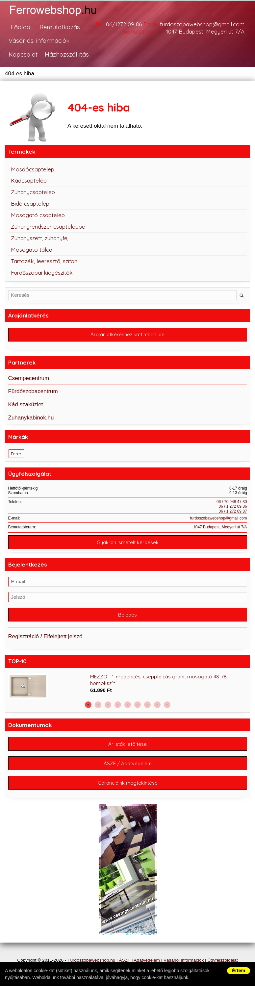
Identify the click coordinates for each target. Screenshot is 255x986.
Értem (238, 970)
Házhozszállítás (66, 54)
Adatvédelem (147, 960)
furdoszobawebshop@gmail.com (218, 518)
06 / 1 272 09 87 (233, 511)
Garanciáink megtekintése (128, 783)
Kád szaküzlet (25, 404)
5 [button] (127, 704)
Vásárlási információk (39, 41)
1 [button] (88, 704)
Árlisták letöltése (127, 744)
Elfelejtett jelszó (62, 636)
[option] (127, 686)
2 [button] (98, 704)
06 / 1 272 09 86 (233, 506)
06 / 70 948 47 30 (232, 501)
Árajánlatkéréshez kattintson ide (127, 335)
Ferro (16, 453)
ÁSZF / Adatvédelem (128, 763)
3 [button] (108, 704)
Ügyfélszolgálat (222, 960)
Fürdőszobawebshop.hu (91, 960)
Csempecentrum (28, 378)
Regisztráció (23, 636)
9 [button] (167, 704)
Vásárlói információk (184, 960)
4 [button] (118, 704)
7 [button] (147, 704)
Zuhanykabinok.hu (31, 418)
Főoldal (21, 27)
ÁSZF (124, 960)
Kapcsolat (23, 54)
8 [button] (157, 704)
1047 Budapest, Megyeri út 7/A (220, 527)
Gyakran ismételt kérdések (128, 542)
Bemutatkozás (59, 27)
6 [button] (137, 704)
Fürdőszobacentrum (33, 391)
